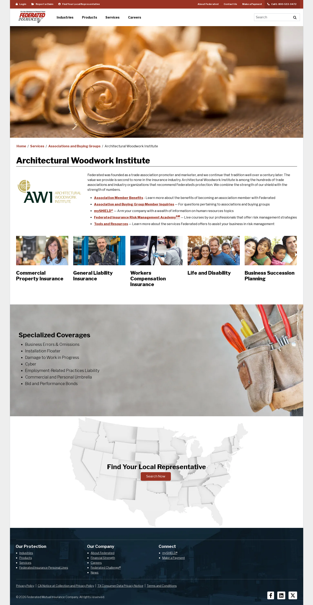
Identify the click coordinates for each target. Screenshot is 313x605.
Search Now (155, 476)
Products (25, 557)
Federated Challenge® (106, 567)
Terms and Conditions (162, 585)
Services (37, 146)
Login (21, 4)
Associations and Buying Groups (74, 146)
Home (22, 146)
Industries (26, 553)
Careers (96, 562)
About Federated (208, 4)
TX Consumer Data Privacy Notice (120, 585)
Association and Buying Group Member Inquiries (134, 204)
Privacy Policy (25, 585)
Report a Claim (42, 4)
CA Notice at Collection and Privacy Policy (66, 585)
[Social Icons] (270, 595)
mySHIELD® (103, 211)
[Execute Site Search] (295, 17)
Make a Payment (252, 4)
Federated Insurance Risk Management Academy (137, 217)
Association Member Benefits (118, 198)
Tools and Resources (111, 224)
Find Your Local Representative (79, 4)
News (94, 572)
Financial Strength (103, 557)
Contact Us (230, 4)
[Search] (272, 17)
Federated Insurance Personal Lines (43, 567)
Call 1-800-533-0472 (282, 4)
